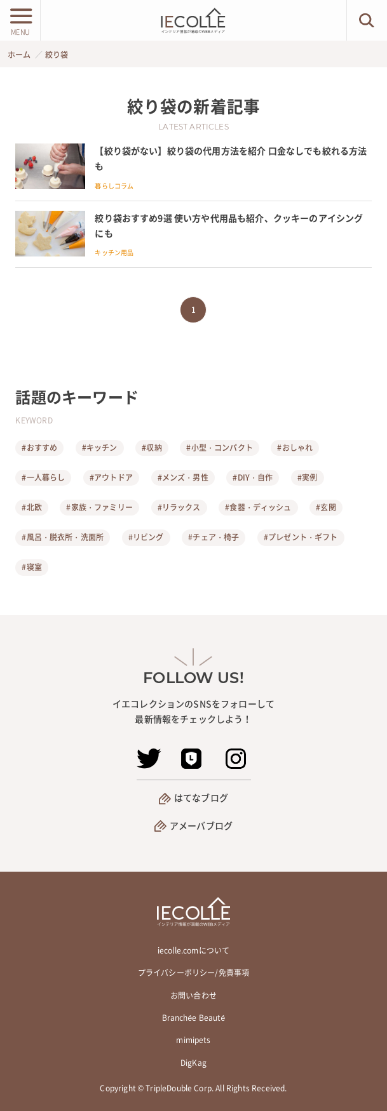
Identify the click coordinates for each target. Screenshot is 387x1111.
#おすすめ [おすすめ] (39, 447)
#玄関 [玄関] (326, 507)
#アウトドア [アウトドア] (111, 477)
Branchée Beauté (194, 1017)
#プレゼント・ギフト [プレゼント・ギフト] (301, 537)
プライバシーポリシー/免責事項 (193, 972)
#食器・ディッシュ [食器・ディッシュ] (258, 507)
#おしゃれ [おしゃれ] (295, 447)
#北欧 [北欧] (31, 507)
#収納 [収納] (151, 447)
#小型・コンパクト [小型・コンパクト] (219, 447)
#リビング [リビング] (146, 537)
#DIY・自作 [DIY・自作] (253, 477)
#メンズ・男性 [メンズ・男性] (183, 477)
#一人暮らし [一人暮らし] (43, 477)
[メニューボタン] (20, 20)
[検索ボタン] (367, 20)
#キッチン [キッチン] (100, 447)
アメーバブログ (201, 825)
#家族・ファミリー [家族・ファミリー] (99, 507)
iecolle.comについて (193, 950)
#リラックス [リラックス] (179, 507)
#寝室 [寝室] (31, 567)
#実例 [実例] (307, 477)
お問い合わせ (193, 995)
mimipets (193, 1040)
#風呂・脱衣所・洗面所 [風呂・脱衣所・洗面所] (63, 537)
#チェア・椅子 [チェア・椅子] (213, 537)
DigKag (193, 1062)
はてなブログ (201, 797)
